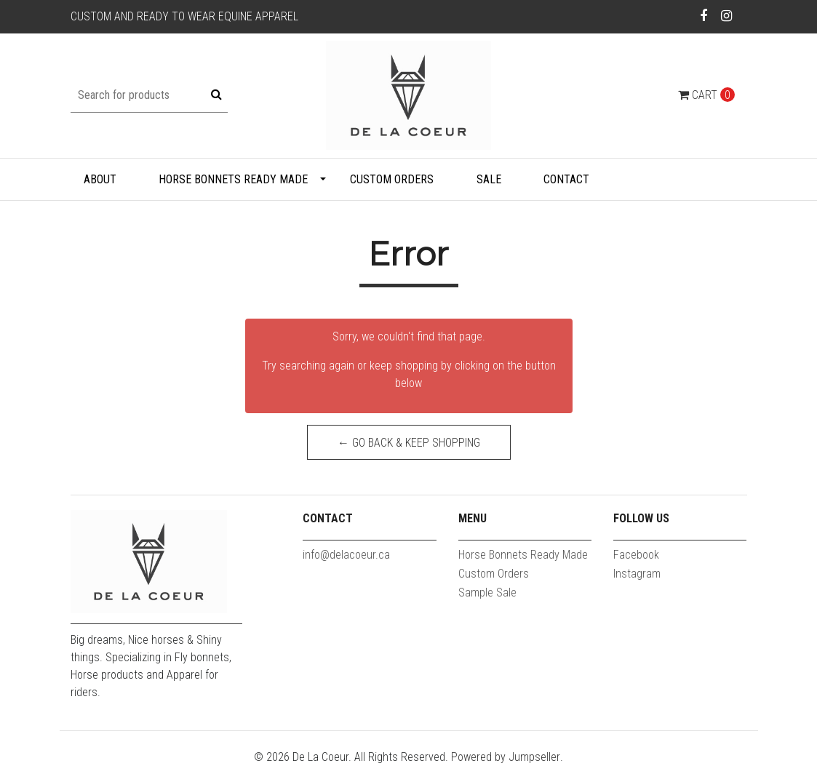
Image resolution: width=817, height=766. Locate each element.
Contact (566, 179)
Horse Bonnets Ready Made (233, 179)
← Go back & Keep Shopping (409, 443)
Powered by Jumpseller (505, 757)
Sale (489, 179)
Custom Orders (392, 179)
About (100, 179)
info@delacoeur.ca (346, 555)
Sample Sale (487, 592)
